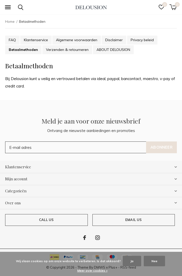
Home (10, 21)
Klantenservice (36, 40)
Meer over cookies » (92, 270)
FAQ (12, 40)
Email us (133, 220)
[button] (7, 7)
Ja (131, 261)
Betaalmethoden (23, 49)
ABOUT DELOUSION (113, 49)
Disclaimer (114, 40)
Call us (46, 220)
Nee (154, 261)
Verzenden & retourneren (67, 49)
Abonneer (161, 147)
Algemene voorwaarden (76, 40)
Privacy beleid (142, 40)
